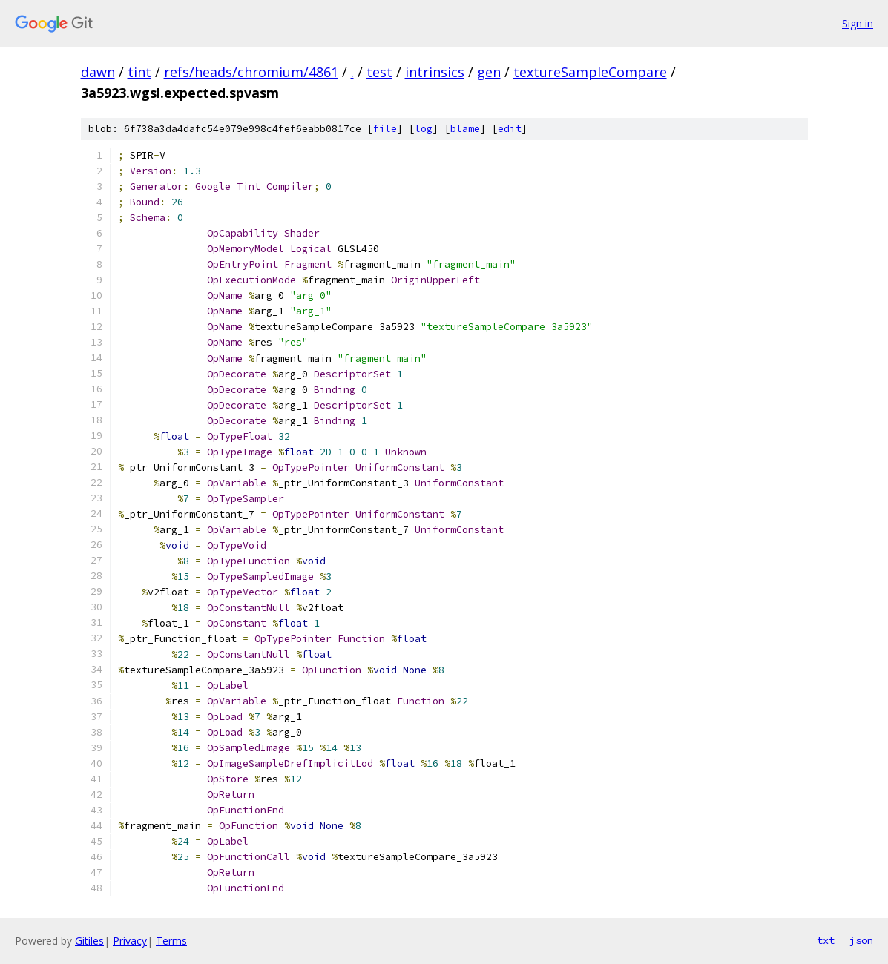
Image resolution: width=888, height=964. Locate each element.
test (379, 72)
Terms (171, 941)
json (861, 940)
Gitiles (89, 941)
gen (489, 72)
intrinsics (434, 72)
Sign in (857, 23)
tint (139, 72)
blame (465, 128)
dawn (98, 72)
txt (826, 940)
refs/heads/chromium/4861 (251, 72)
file (385, 128)
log (424, 128)
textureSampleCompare (590, 72)
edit (510, 128)
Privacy (130, 941)
